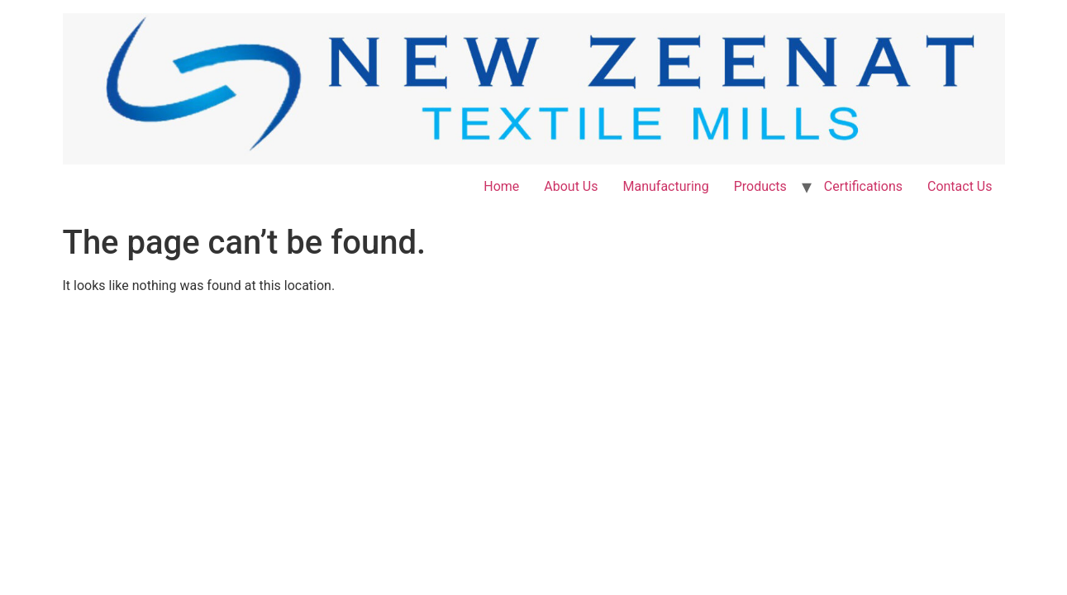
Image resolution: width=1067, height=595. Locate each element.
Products (760, 186)
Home (501, 186)
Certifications (863, 186)
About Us (571, 186)
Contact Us (960, 186)
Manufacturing (665, 186)
